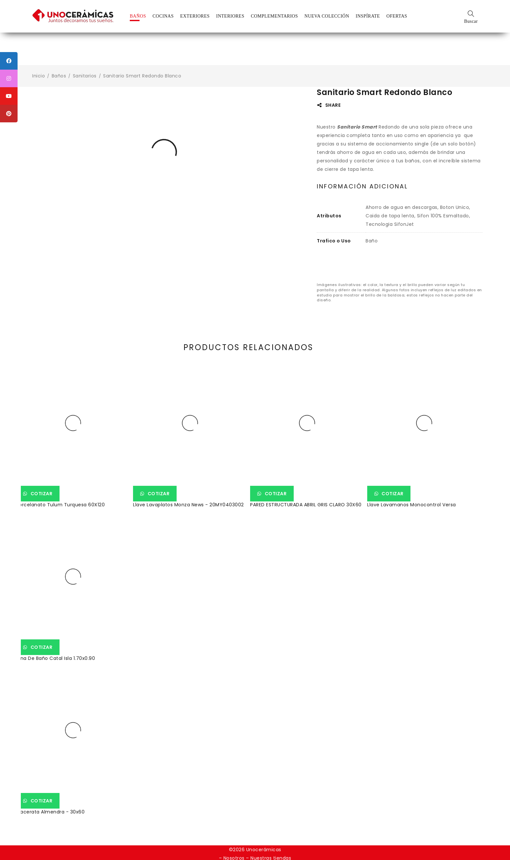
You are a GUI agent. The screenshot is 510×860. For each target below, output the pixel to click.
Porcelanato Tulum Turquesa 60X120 (65, 495)
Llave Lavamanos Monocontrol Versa (416, 495)
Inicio (38, 76)
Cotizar (47, 484)
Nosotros (234, 831)
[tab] (362, 186)
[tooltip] (9, 61)
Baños (59, 76)
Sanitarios (85, 76)
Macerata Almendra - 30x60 (55, 784)
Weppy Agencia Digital (282, 848)
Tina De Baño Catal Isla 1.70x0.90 (411, 639)
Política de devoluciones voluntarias (254, 839)
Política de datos (183, 839)
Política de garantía (327, 839)
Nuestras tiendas (270, 831)
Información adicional (362, 186)
